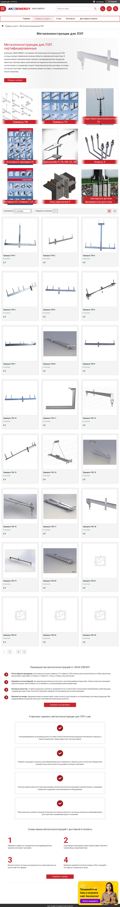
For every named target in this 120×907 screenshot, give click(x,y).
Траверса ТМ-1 (9, 256)
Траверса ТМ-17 (49, 527)
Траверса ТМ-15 (89, 472)
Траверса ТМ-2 (49, 256)
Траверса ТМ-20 (49, 581)
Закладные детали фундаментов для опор (98, 200)
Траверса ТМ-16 (9, 527)
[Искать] (95, 9)
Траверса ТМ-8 (49, 364)
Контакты (70, 19)
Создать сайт (5, 2)
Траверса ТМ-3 (89, 256)
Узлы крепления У (59, 201)
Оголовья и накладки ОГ (20, 161)
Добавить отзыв (115, 8)
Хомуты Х (99, 161)
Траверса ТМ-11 (49, 418)
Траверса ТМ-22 (9, 635)
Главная (26, 19)
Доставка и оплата (88, 19)
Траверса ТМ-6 (89, 310)
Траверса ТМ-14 (49, 472)
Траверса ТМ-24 (89, 635)
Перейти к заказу (60, 876)
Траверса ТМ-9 (89, 364)
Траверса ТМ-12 (89, 418)
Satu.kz (70, 906)
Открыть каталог (15, 80)
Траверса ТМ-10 (9, 418)
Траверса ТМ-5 (49, 310)
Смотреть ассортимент (60, 705)
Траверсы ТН (60, 122)
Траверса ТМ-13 (9, 472)
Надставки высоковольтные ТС (101, 120)
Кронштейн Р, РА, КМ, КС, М (60, 161)
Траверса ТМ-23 (49, 635)
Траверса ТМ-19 (9, 581)
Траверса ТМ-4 (9, 310)
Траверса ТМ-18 (89, 527)
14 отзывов (100, 2)
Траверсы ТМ (20, 122)
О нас (58, 19)
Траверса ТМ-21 (89, 581)
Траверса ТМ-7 (9, 364)
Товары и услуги (42, 19)
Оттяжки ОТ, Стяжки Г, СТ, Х (20, 201)
